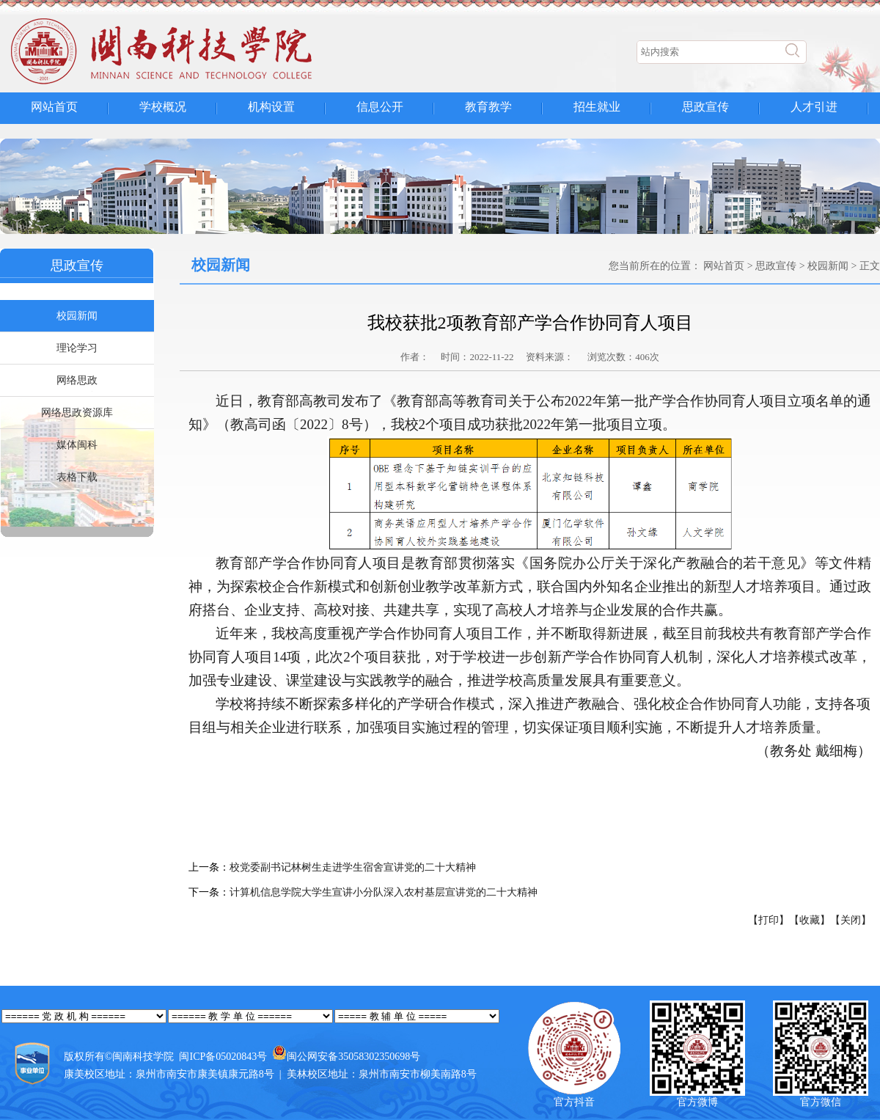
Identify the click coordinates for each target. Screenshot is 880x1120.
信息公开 (379, 106)
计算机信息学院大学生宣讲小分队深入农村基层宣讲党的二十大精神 (384, 892)
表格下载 (77, 477)
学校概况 (162, 106)
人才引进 (814, 106)
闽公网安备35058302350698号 (353, 1056)
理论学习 (77, 348)
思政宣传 (705, 106)
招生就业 (596, 106)
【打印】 (768, 920)
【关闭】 (850, 920)
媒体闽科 (77, 444)
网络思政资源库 (77, 412)
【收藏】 (809, 920)
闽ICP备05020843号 (223, 1056)
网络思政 (77, 380)
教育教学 (488, 106)
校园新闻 (77, 315)
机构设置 (271, 106)
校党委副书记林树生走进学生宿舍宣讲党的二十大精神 (353, 867)
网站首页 (54, 106)
